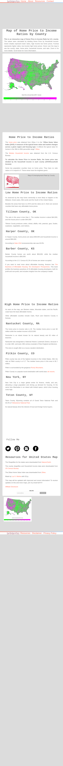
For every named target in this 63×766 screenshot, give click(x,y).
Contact (51, 1)
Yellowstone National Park (21, 403)
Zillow (37, 149)
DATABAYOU (13, 1)
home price (13, 142)
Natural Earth (46, 462)
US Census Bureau (12, 468)
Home (24, 1)
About (31, 1)
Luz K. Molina (16, 476)
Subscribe (31, 490)
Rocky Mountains (37, 367)
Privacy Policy (49, 533)
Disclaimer (37, 533)
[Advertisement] (12, 15)
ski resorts (50, 371)
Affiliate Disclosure (11, 487)
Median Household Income (19, 153)
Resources (41, 1)
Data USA (17, 243)
